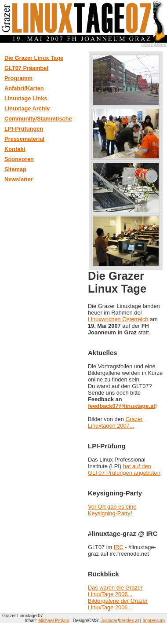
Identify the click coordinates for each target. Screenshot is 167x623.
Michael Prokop (53, 620)
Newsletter (18, 179)
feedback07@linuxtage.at (121, 406)
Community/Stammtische (38, 118)
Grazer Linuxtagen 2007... (115, 422)
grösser (147, 45)
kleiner (161, 45)
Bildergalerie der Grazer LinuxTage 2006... (118, 604)
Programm (18, 78)
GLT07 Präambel (26, 68)
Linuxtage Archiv (27, 108)
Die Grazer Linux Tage (33, 58)
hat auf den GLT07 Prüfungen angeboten (124, 469)
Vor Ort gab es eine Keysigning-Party (112, 510)
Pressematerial (24, 139)
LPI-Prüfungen (23, 128)
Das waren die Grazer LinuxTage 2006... (115, 590)
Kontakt (14, 149)
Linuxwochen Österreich (118, 319)
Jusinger (109, 620)
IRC (118, 547)
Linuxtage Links (25, 98)
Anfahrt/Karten (24, 88)
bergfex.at (129, 620)
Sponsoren (19, 159)
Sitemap (15, 169)
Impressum (153, 620)
